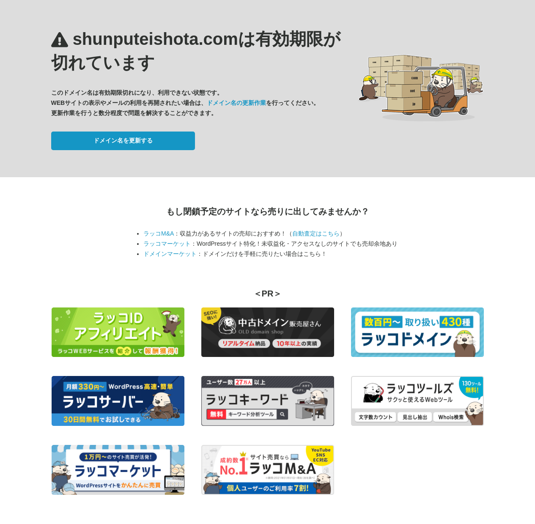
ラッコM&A (158, 233)
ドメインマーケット (170, 253)
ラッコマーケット (167, 243)
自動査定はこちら (316, 233)
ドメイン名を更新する (123, 140)
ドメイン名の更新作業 (236, 102)
